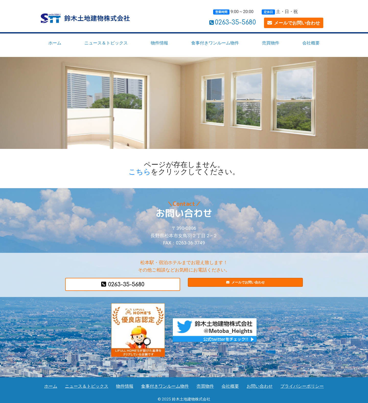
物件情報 (159, 42)
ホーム (54, 42)
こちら (140, 172)
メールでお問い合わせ (293, 23)
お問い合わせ (260, 386)
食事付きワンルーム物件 (215, 42)
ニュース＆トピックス (106, 42)
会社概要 (311, 42)
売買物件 (270, 42)
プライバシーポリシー (302, 386)
